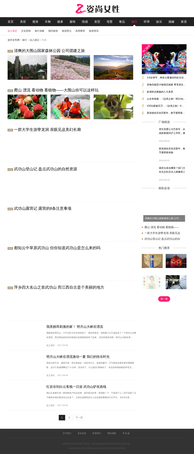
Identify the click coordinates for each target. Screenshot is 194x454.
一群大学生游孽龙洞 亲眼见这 (162, 233)
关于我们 (67, 433)
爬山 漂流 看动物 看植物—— (161, 227)
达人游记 (12, 31)
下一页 (79, 417)
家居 (184, 21)
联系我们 (97, 433)
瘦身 (35, 21)
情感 (85, 21)
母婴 (110, 21)
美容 (23, 21)
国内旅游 (53, 31)
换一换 (164, 299)
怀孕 (147, 21)
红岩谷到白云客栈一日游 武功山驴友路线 (76, 387)
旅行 (134, 21)
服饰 (72, 21)
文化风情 (26, 31)
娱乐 (159, 21)
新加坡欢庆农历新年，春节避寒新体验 (172, 150)
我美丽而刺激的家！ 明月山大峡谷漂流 (74, 327)
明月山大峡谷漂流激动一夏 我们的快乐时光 (78, 357)
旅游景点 (66, 31)
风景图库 (80, 31)
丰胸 (48, 21)
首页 (11, 21)
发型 (97, 21)
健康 (60, 21)
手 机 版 (126, 433)
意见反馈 (82, 433)
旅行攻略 (39, 31)
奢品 (122, 21)
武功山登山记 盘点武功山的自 (162, 238)
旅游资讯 (94, 31)
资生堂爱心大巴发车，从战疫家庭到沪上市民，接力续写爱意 (172, 131)
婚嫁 (171, 21)
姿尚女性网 (14, 40)
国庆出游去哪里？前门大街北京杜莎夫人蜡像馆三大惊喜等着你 (172, 170)
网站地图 (112, 433)
